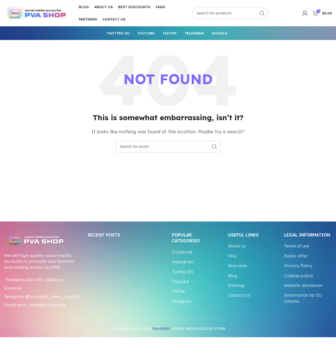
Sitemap (236, 285)
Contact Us (239, 295)
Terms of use (296, 246)
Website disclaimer (303, 285)
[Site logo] (35, 12)
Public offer (296, 256)
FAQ (232, 256)
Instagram (182, 261)
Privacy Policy (298, 265)
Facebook (182, 252)
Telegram (181, 301)
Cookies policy (298, 275)
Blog (232, 275)
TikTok (178, 291)
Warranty (237, 265)
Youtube (180, 281)
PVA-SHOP (161, 329)
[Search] (230, 13)
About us (237, 246)
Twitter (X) (182, 271)
